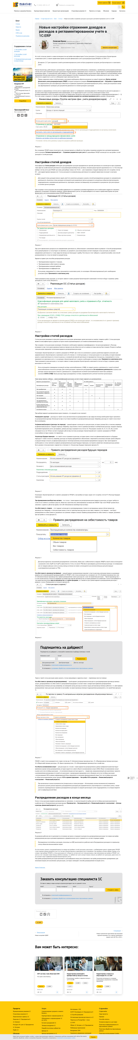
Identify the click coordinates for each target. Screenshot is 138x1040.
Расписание (16, 999)
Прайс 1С (16, 989)
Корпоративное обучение (21, 1004)
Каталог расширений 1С (49, 982)
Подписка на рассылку (22, 36)
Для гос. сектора (79, 632)
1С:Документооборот (48, 998)
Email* (60, 625)
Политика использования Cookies (109, 993)
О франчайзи (103, 971)
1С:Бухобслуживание (76, 974)
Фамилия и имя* (45, 625)
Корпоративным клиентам (42, 11)
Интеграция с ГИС (75, 969)
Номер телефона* (62, 847)
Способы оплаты (104, 979)
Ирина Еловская (40, 828)
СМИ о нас (19, 33)
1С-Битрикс (16, 987)
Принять (93, 1037)
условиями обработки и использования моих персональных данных (72, 637)
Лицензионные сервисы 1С (21, 976)
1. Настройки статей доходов (20, 50)
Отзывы (15, 1009)
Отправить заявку (115, 851)
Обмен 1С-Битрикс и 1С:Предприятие (81, 985)
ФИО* (42, 847)
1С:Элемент (16, 981)
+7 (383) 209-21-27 (43, 5)
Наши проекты (103, 974)
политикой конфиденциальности (62, 634)
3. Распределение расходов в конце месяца (22, 60)
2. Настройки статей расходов (20, 55)
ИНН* (75, 847)
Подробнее (22, 101)
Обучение (106, 11)
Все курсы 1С (17, 996)
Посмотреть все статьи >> (73, 41)
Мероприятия (17, 1001)
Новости (18, 27)
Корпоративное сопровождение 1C (52, 975)
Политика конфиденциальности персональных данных (108, 985)
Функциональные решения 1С (22, 971)
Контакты (122, 11)
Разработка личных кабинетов (51, 988)
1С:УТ (70, 946)
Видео (18, 30)
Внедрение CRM (75, 990)
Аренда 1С (45, 990)
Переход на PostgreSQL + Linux (80, 979)
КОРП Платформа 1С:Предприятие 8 (81, 972)
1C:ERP (39, 882)
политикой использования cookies (66, 1038)
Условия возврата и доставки (108, 981)
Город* (93, 847)
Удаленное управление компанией (80, 993)
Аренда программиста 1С (49, 993)
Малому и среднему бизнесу (22, 11)
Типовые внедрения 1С (49, 985)
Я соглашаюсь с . (57, 634)
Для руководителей (48, 632)
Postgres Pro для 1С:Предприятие (23, 984)
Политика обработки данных (132, 778)
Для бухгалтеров (64, 632)
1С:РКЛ (72, 982)
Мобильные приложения (77, 987)
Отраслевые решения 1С (79, 11)
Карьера (114, 11)
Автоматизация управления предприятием (54, 996)
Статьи (18, 24)
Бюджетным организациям (61, 11)
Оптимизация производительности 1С (82, 977)
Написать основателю (65, 5)
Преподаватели (18, 1006)
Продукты (16, 968)
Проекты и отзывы (95, 11)
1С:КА (85, 942)
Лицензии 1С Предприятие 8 (21, 979)
